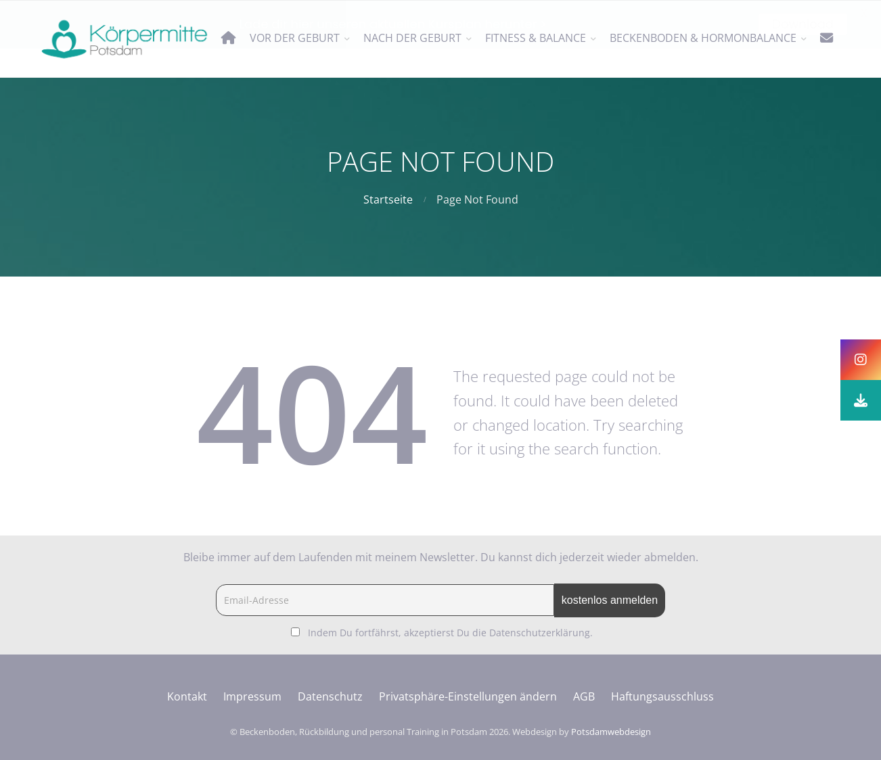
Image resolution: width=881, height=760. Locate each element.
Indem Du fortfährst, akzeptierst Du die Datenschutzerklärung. (450, 632)
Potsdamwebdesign (611, 732)
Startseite (388, 199)
